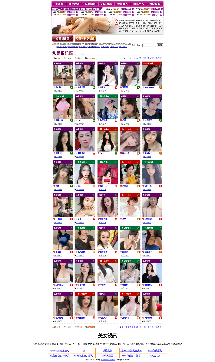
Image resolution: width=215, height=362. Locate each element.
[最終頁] (158, 58)
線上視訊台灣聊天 (108, 360)
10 (137, 58)
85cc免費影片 (155, 350)
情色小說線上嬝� (59, 350)
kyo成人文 (155, 355)
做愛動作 (107, 350)
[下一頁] (142, 58)
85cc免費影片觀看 (131, 355)
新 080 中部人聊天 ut (131, 350)
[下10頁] (150, 58)
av (84, 350)
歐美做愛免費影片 (59, 355)
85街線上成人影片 (83, 355)
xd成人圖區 (107, 355)
